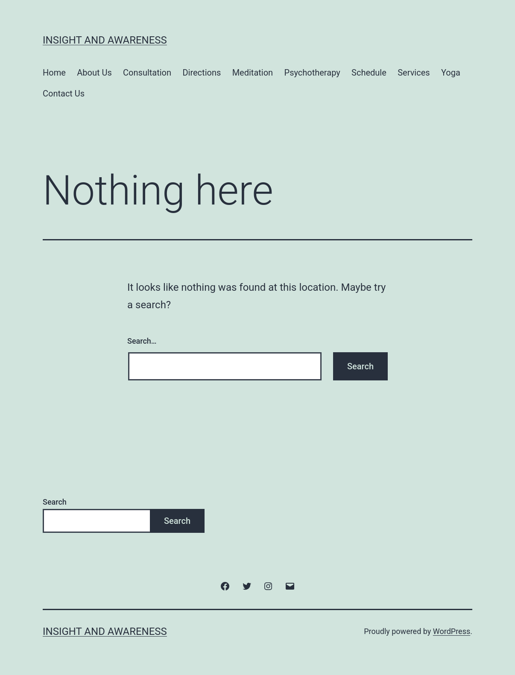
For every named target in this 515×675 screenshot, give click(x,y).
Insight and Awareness (105, 40)
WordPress (451, 631)
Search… (142, 340)
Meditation (252, 72)
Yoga (450, 72)
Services (414, 72)
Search (55, 501)
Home (54, 72)
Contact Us (64, 93)
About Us (94, 72)
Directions (201, 72)
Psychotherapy (312, 72)
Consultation (147, 72)
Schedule (368, 72)
